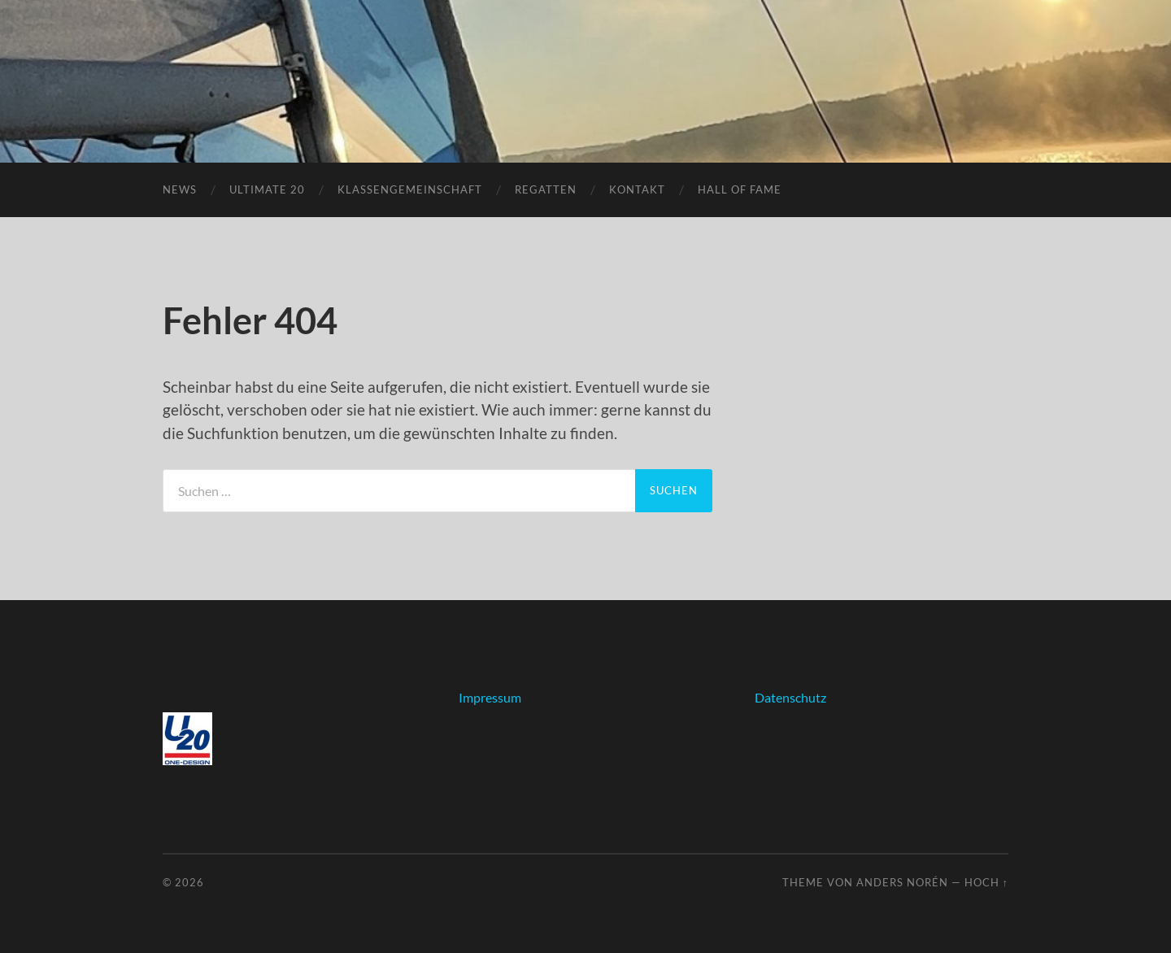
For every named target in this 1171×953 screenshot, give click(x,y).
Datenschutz (790, 697)
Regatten (546, 189)
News (180, 189)
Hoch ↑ (986, 882)
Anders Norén (902, 882)
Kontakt (637, 189)
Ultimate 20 (267, 189)
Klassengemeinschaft (409, 189)
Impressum (490, 697)
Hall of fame (739, 189)
